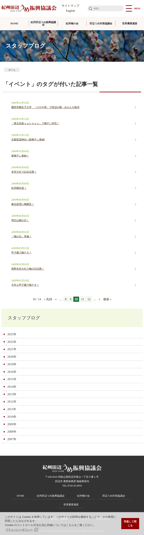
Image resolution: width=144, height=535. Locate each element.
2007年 (11, 439)
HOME (14, 23)
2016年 (11, 371)
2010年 (11, 416)
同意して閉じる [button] (130, 523)
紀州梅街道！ (18, 188)
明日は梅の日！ (20, 220)
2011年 (11, 409)
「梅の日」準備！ (21, 236)
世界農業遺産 (129, 23)
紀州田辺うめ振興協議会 (43, 23)
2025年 (11, 334)
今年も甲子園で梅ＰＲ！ (25, 284)
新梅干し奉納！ (20, 155)
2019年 (11, 364)
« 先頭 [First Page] (48, 299)
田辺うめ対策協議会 (101, 23)
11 (82, 299)
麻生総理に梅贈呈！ (22, 204)
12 (88, 299)
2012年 (11, 401)
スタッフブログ (24, 317)
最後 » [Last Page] (107, 299)
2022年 (11, 341)
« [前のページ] (56, 299)
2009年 (11, 424)
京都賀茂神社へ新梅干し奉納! (28, 139)
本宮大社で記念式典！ (24, 171)
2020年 (11, 356)
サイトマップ (70, 5)
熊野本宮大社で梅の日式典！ (27, 268)
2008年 (11, 431)
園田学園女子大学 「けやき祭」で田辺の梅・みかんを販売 (45, 107)
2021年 (11, 349)
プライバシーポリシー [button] (19, 529)
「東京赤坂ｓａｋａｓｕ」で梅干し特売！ (35, 123)
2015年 (11, 379)
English (70, 10)
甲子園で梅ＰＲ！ (21, 252)
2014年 (11, 386)
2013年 (11, 394)
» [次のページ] (99, 299)
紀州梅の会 (72, 23)
